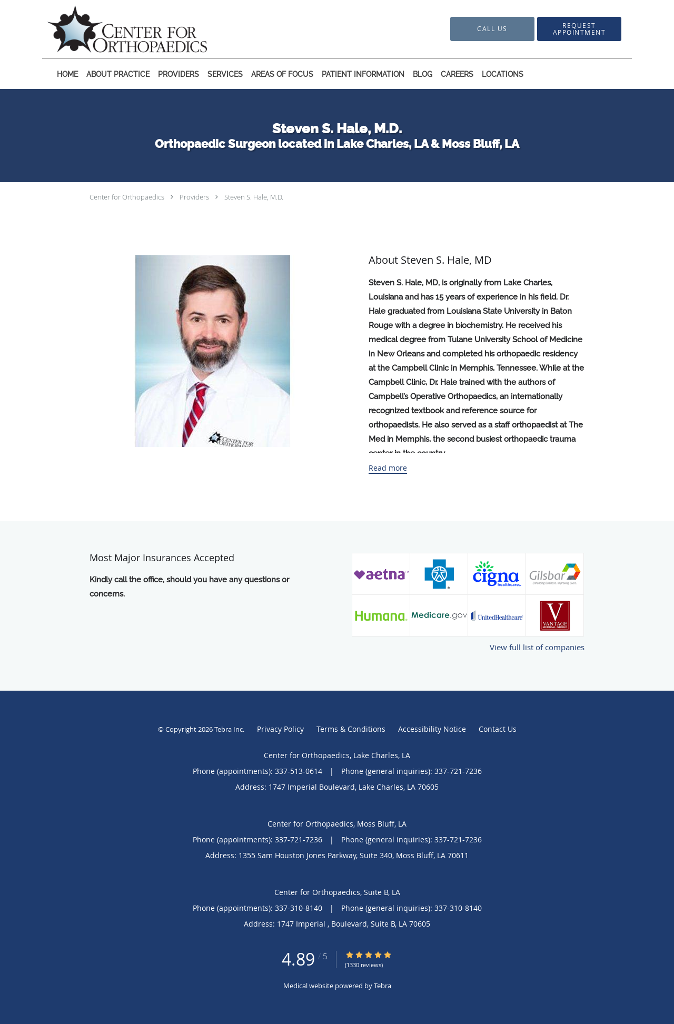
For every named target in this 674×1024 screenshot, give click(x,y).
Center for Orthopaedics (127, 197)
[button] (579, 29)
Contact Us (498, 729)
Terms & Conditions (350, 729)
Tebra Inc (228, 729)
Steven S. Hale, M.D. (253, 197)
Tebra (382, 985)
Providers (194, 197)
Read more (388, 468)
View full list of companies (537, 647)
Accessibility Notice (432, 729)
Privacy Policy (280, 729)
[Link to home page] (111, 29)
